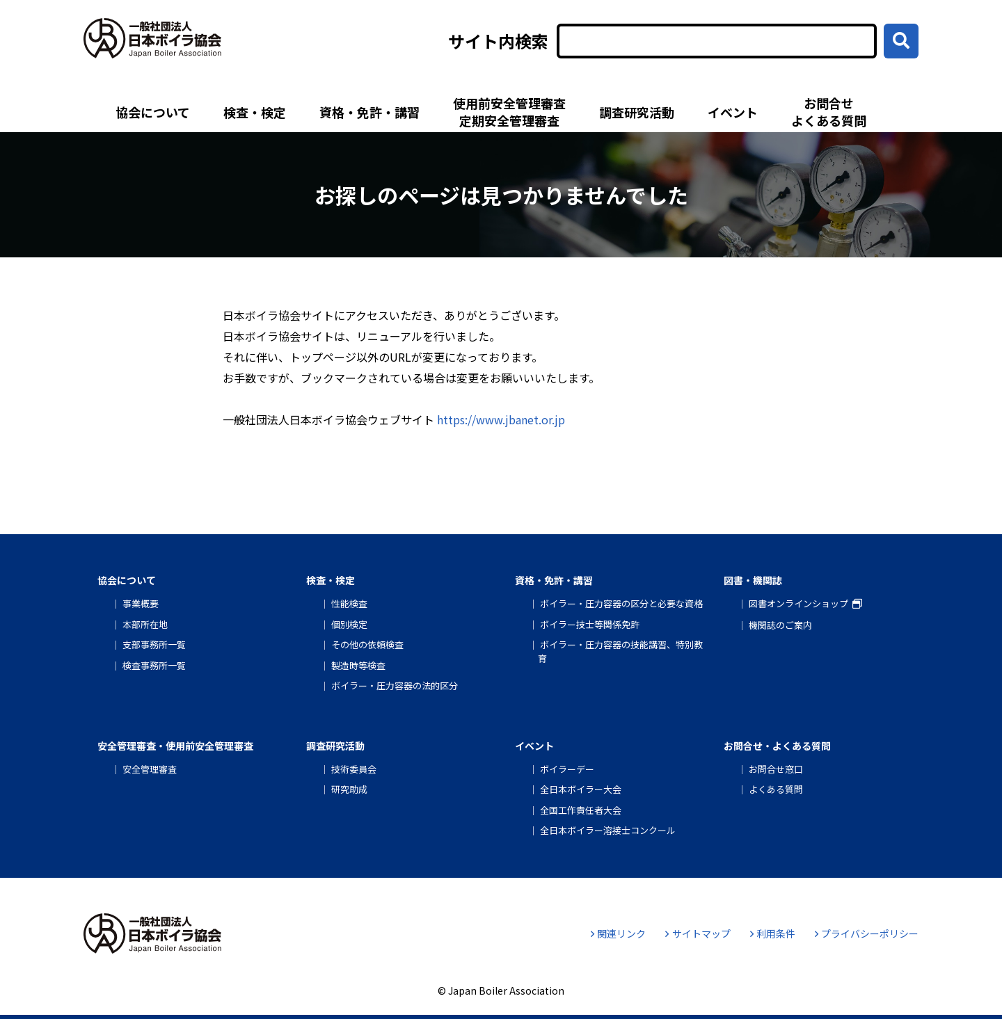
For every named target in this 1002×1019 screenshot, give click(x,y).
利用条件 (772, 933)
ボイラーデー (567, 769)
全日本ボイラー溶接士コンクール (608, 830)
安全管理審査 (149, 769)
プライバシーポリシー (866, 933)
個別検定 (349, 624)
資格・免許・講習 (369, 112)
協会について (153, 112)
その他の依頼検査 (367, 644)
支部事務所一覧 (154, 644)
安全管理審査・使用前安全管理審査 (175, 746)
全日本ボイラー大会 (580, 789)
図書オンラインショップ (798, 603)
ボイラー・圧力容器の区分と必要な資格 (621, 603)
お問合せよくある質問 (828, 111)
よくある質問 (776, 789)
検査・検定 (254, 112)
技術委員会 (353, 769)
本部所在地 (145, 624)
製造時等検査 (358, 665)
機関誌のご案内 (780, 625)
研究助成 (349, 789)
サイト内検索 (498, 41)
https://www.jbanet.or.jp (501, 419)
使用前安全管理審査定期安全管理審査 (509, 111)
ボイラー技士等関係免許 (589, 624)
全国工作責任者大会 (580, 810)
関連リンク (618, 933)
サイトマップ (697, 933)
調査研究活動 (636, 112)
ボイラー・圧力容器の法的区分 (394, 685)
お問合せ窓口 (776, 769)
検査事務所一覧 (154, 665)
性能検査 (349, 603)
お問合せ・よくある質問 (777, 746)
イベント (733, 112)
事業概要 (140, 603)
